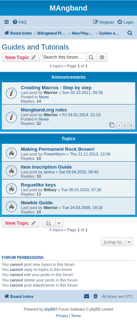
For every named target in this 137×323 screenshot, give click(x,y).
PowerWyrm (54, 154)
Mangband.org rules (44, 110)
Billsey (49, 190)
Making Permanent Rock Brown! (58, 149)
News (44, 97)
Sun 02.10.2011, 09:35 (82, 92)
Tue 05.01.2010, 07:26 (81, 190)
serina (48, 172)
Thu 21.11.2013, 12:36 (90, 154)
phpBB (49, 309)
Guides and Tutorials (35, 47)
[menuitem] (19, 22)
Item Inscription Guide (46, 167)
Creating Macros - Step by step (56, 87)
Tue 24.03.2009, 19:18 (82, 207)
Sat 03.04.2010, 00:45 (79, 172)
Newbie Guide (37, 202)
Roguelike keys (38, 185)
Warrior (50, 92)
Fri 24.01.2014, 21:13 (81, 115)
